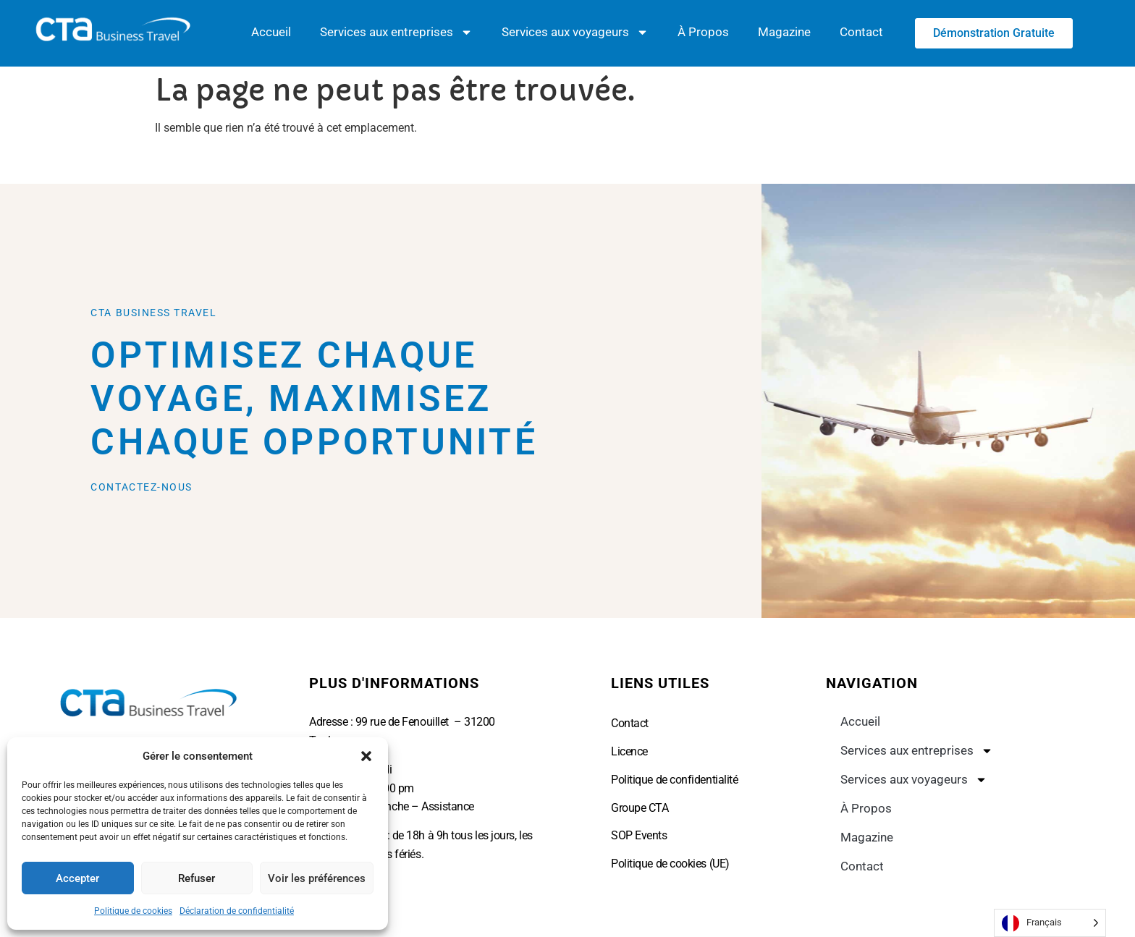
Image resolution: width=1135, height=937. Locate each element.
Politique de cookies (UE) (670, 863)
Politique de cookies (133, 911)
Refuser (196, 878)
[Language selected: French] (1050, 923)
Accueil (271, 32)
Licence (629, 751)
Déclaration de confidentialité (237, 911)
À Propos (703, 32)
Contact (861, 32)
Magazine (784, 32)
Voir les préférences (317, 878)
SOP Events (639, 835)
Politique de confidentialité (674, 780)
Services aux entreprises (396, 33)
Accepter (77, 878)
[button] (366, 756)
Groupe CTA (640, 807)
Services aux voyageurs (575, 33)
